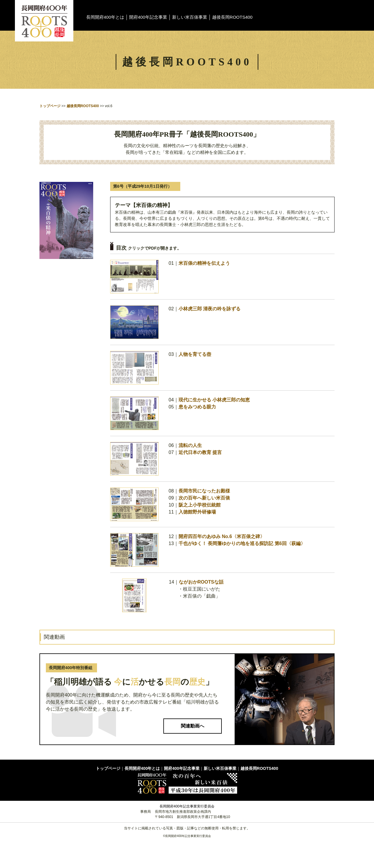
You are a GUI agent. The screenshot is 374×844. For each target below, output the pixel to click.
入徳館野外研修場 (197, 511)
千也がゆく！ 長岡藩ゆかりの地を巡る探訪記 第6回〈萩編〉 (242, 543)
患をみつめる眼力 (197, 406)
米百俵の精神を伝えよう (204, 263)
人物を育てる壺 (195, 354)
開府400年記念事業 (148, 17)
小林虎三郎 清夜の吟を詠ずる (209, 308)
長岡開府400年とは (105, 17)
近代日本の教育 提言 (200, 452)
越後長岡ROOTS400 (232, 17)
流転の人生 (190, 445)
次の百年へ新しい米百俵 (204, 497)
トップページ (49, 106)
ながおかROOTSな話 (201, 582)
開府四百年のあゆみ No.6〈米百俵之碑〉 (222, 536)
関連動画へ (192, 725)
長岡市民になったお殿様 (204, 490)
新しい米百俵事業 (189, 17)
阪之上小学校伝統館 (200, 504)
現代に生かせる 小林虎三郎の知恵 (214, 399)
